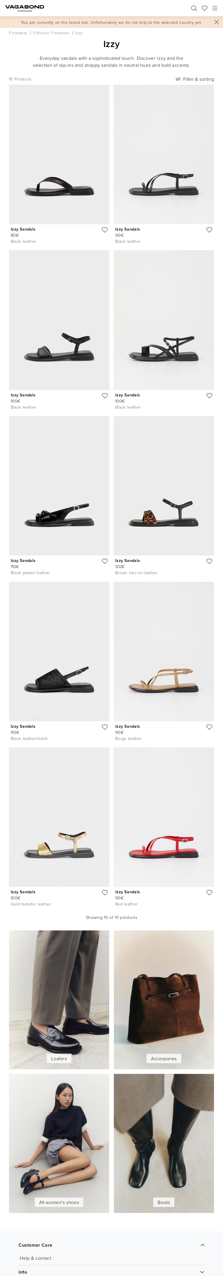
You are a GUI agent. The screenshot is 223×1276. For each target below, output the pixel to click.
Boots (164, 1202)
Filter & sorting (194, 79)
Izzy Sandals (23, 229)
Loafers (59, 1058)
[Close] (216, 22)
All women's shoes (59, 1202)
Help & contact (35, 1258)
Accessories (164, 1058)
